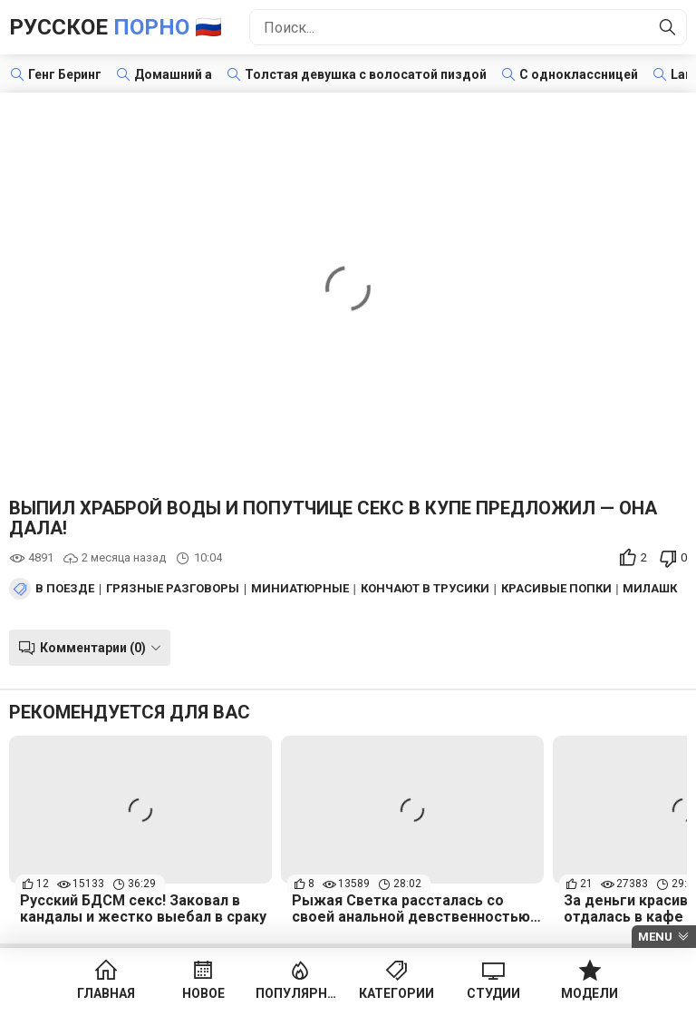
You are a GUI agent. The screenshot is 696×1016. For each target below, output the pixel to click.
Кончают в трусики (425, 588)
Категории (396, 993)
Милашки (654, 588)
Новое (203, 993)
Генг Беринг (65, 74)
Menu (655, 936)
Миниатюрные (300, 588)
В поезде (64, 588)
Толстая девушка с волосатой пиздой (366, 74)
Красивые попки (556, 588)
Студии (493, 993)
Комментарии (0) (93, 647)
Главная (106, 993)
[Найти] (668, 27)
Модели (589, 993)
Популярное (299, 993)
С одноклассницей (578, 74)
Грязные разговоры (172, 588)
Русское (115, 27)
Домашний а (173, 74)
